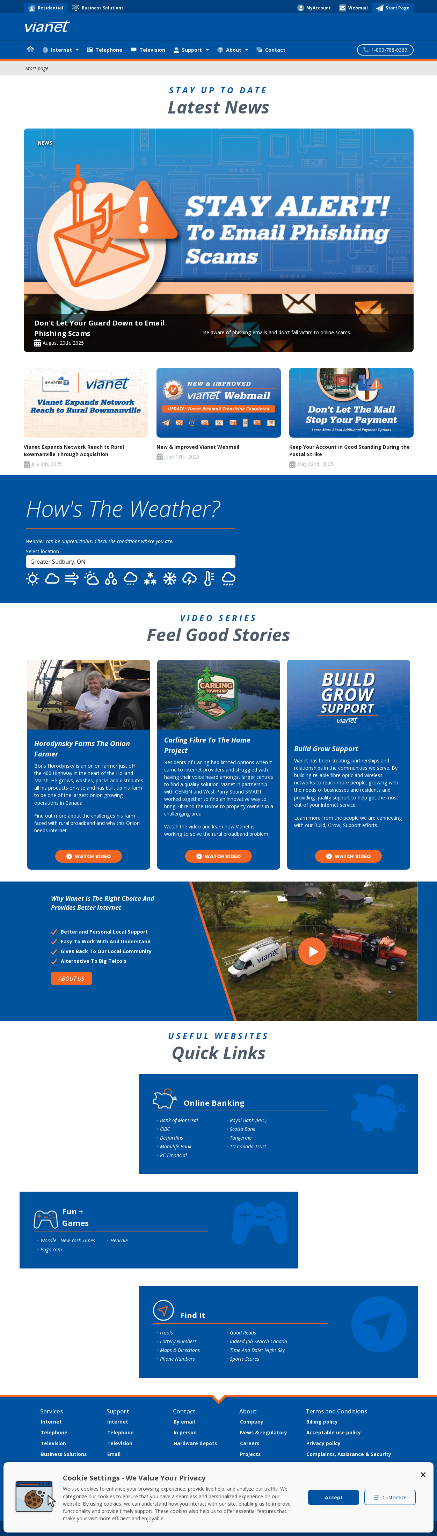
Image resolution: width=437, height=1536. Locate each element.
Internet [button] (57, 49)
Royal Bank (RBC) (248, 1120)
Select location (42, 551)
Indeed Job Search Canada (258, 1341)
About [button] (229, 49)
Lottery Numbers (178, 1341)
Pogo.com (51, 1249)
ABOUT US (71, 978)
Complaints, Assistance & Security (348, 1454)
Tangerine (241, 1137)
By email (184, 1421)
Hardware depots (195, 1443)
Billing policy (322, 1421)
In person (185, 1432)
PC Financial (173, 1155)
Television (148, 49)
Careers (249, 1443)
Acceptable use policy (333, 1432)
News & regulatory (263, 1432)
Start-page (37, 68)
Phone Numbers (177, 1358)
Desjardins (171, 1137)
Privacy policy (323, 1443)
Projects (250, 1454)
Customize (390, 1497)
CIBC (165, 1129)
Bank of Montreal (179, 1120)
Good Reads (243, 1332)
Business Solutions (64, 1454)
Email (114, 1454)
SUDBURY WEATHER (341, 539)
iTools (166, 1332)
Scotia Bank (242, 1129)
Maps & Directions (180, 1350)
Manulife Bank (175, 1146)
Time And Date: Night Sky (257, 1350)
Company (251, 1421)
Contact (270, 49)
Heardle (119, 1240)
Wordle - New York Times (68, 1240)
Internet (51, 1421)
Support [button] (188, 49)
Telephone (104, 49)
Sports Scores (244, 1358)
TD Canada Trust (248, 1146)
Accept (334, 1497)
